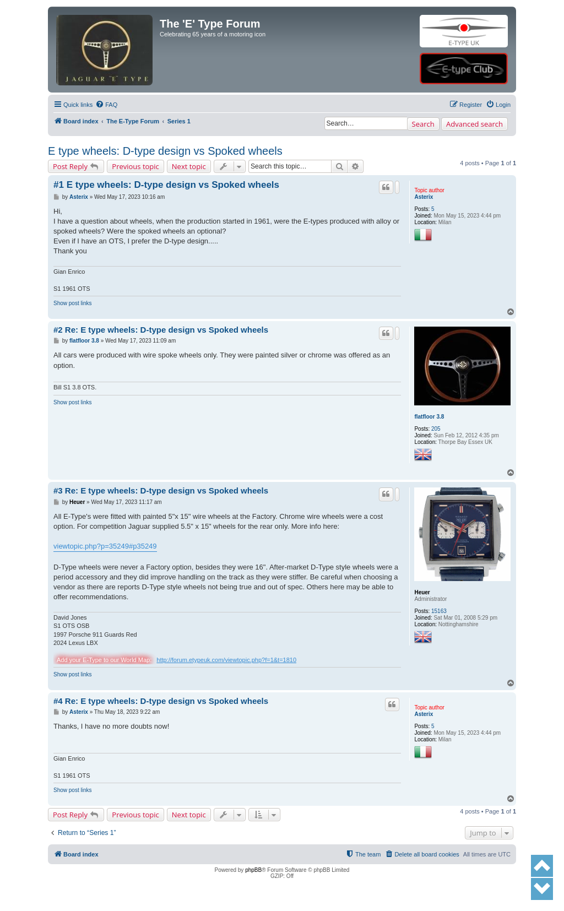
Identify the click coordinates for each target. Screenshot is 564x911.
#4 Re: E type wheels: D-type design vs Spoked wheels (160, 701)
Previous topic (135, 166)
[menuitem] (106, 104)
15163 (439, 611)
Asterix (423, 197)
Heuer (422, 592)
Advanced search (474, 124)
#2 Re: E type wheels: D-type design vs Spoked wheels (160, 329)
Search (423, 124)
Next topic (189, 166)
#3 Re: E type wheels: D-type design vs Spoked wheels (160, 490)
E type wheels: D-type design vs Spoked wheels (165, 151)
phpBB (253, 870)
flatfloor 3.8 (429, 417)
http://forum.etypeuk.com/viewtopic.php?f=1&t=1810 (226, 660)
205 (436, 429)
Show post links (72, 303)
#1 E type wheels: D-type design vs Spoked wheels (166, 185)
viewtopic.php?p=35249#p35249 (105, 546)
